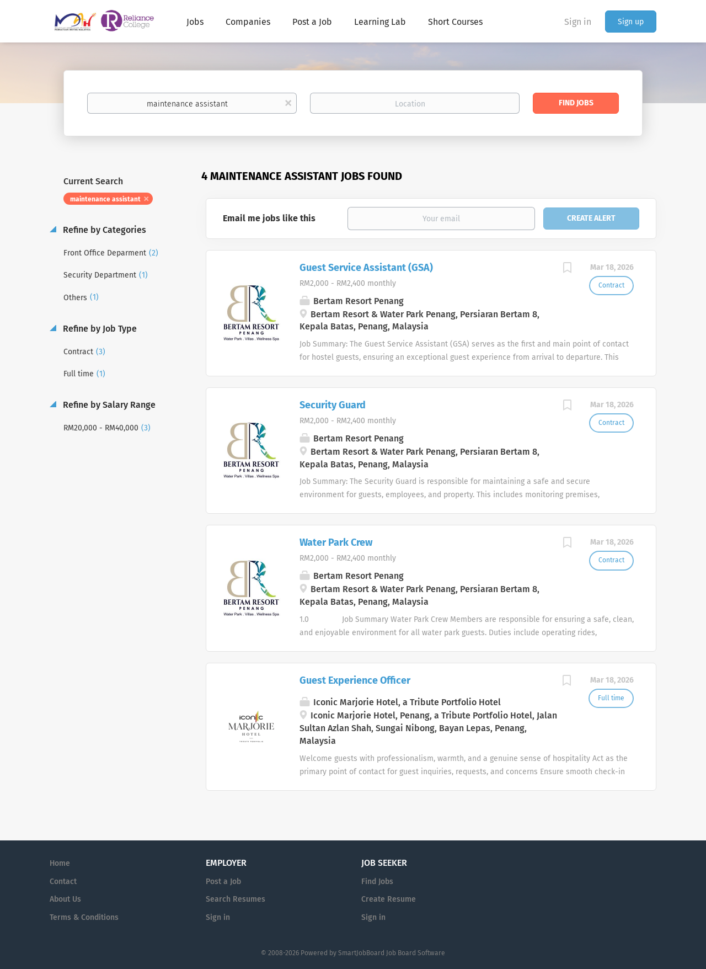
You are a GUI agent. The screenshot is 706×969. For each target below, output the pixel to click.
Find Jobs (576, 103)
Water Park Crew (335, 542)
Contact (63, 881)
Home (60, 863)
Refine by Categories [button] (103, 230)
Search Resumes (235, 899)
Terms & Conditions (84, 917)
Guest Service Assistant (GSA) (366, 268)
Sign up (631, 21)
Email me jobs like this (269, 218)
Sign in (577, 22)
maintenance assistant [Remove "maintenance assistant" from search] (105, 199)
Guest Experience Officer (354, 680)
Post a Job (223, 881)
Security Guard (332, 405)
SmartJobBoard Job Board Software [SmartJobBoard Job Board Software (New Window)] (391, 953)
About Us (65, 899)
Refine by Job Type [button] (99, 328)
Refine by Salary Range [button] (108, 405)
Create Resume (388, 899)
